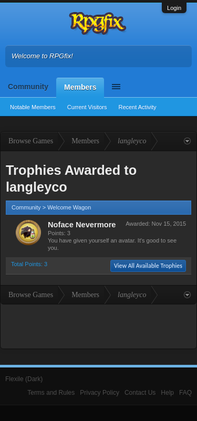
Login (174, 8)
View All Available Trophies (148, 265)
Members (80, 87)
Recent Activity (137, 107)
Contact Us (140, 392)
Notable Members (33, 107)
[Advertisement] (98, 325)
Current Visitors (87, 107)
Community (28, 86)
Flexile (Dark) (24, 379)
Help (167, 392)
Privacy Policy (99, 392)
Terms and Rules (51, 392)
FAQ (185, 392)
